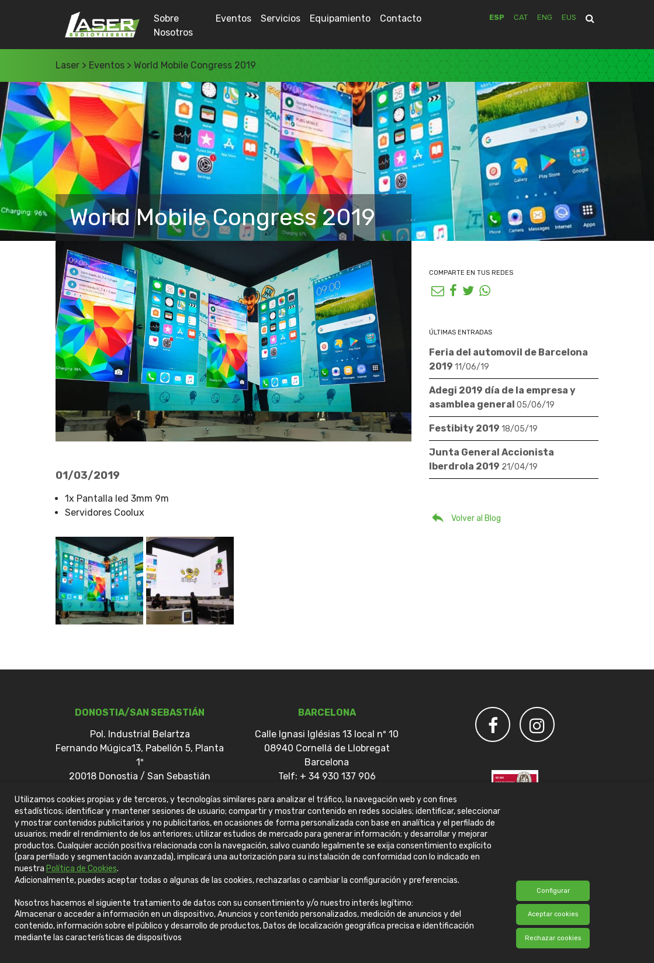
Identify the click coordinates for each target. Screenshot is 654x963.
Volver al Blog (465, 517)
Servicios (280, 18)
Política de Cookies (81, 869)
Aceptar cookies (553, 914)
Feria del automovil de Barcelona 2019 (508, 359)
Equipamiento (340, 18)
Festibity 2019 (483, 428)
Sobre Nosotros (173, 25)
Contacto (400, 18)
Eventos (233, 18)
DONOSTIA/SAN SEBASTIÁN (140, 712)
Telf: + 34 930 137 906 (327, 776)
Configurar (553, 891)
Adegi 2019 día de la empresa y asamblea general (502, 397)
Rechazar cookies (553, 938)
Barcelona (327, 712)
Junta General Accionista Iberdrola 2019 (491, 459)
